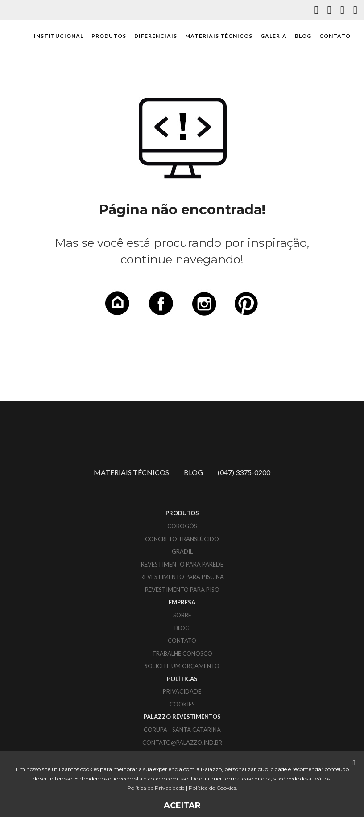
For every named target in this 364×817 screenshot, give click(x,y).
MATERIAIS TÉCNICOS (218, 36)
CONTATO (335, 36)
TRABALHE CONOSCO (182, 653)
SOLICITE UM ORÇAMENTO (182, 665)
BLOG (303, 36)
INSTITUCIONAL (58, 36)
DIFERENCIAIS (155, 36)
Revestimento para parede (182, 564)
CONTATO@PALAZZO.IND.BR (182, 742)
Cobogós (182, 526)
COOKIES (182, 704)
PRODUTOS (108, 36)
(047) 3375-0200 (244, 472)
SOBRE (182, 615)
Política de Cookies (212, 787)
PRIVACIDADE (182, 691)
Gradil (182, 551)
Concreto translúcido (182, 538)
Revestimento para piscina (182, 576)
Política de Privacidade (156, 787)
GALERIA (274, 36)
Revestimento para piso (182, 589)
